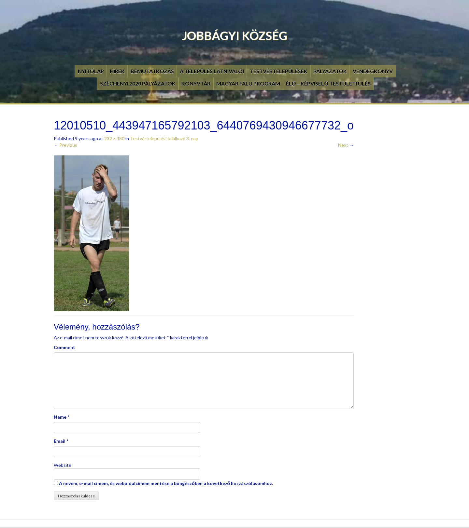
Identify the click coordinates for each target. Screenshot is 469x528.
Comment (64, 347)
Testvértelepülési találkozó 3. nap (164, 138)
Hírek (117, 71)
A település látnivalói (212, 71)
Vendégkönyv (373, 71)
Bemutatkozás (152, 71)
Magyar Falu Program (248, 83)
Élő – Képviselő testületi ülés (328, 83)
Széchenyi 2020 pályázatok (138, 83)
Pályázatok (330, 71)
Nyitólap (91, 71)
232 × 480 (114, 138)
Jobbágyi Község (234, 35)
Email (59, 441)
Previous (65, 145)
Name (60, 417)
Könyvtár (195, 83)
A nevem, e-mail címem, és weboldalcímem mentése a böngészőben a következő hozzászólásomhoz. (166, 483)
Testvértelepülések (278, 71)
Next (346, 145)
